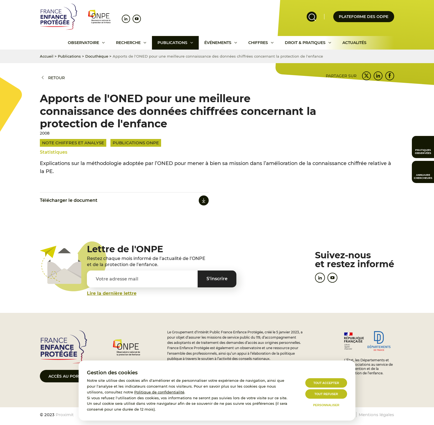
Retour (56, 77)
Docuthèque (96, 56)
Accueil (46, 56)
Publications (172, 42)
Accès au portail (67, 376)
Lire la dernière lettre (111, 293)
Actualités (354, 42)
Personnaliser (326, 405)
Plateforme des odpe (363, 16)
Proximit (65, 414)
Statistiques (53, 152)
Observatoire (83, 42)
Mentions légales (376, 414)
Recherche (128, 42)
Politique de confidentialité (159, 392)
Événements (217, 42)
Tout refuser (326, 394)
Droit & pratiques (305, 42)
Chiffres (258, 42)
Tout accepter (326, 383)
